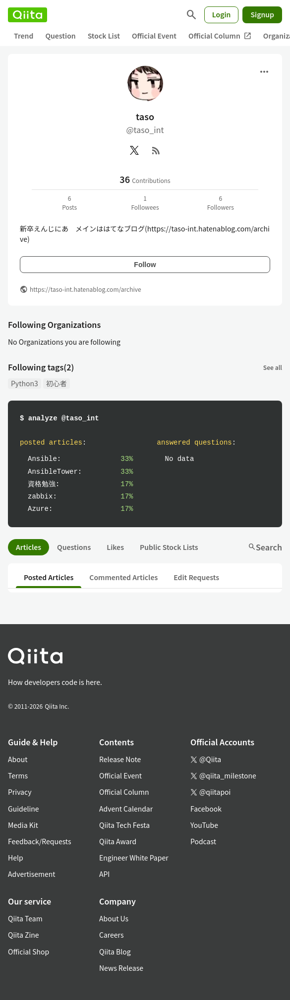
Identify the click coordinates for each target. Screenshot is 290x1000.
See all (272, 367)
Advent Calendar (126, 809)
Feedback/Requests (39, 841)
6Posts (69, 202)
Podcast (203, 841)
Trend (23, 36)
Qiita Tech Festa (124, 825)
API (104, 874)
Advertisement (32, 874)
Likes (115, 547)
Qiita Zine (23, 935)
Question (60, 36)
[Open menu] (264, 72)
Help (15, 858)
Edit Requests (196, 577)
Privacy (19, 792)
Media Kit (23, 825)
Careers (111, 935)
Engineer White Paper (134, 858)
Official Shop (28, 951)
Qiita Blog (115, 951)
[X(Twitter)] (134, 150)
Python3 (24, 383)
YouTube (204, 825)
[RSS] (156, 150)
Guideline (23, 809)
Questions (74, 547)
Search (265, 547)
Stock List (104, 36)
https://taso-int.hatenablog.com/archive (85, 289)
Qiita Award (117, 841)
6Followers (220, 202)
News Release (121, 968)
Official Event (154, 36)
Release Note (120, 759)
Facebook (206, 809)
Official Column (219, 36)
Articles (28, 547)
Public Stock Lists (169, 547)
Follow (145, 265)
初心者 (56, 383)
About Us (113, 918)
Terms (18, 775)
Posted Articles (48, 577)
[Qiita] (27, 14)
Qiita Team (25, 918)
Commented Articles (123, 577)
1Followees (145, 202)
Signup (262, 14)
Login (221, 14)
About (17, 759)
